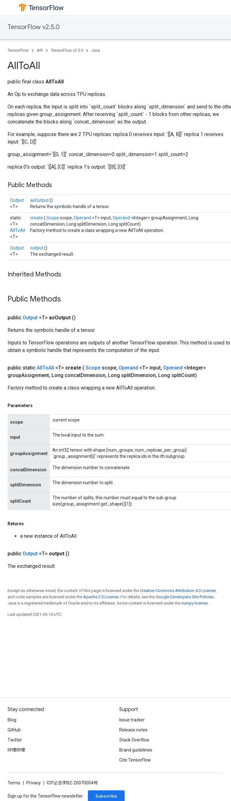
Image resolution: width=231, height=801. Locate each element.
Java (95, 50)
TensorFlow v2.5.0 (34, 27)
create (37, 217)
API (40, 50)
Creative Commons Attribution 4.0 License (178, 590)
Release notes (133, 729)
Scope (53, 217)
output (37, 247)
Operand (83, 217)
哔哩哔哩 (16, 749)
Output (17, 200)
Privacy (33, 782)
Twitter (15, 739)
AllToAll (17, 230)
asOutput (40, 200)
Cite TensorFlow (135, 759)
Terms (14, 782)
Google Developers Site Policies (185, 596)
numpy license (194, 603)
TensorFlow (18, 50)
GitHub (14, 729)
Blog (12, 719)
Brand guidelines (135, 749)
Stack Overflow (134, 739)
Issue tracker (132, 719)
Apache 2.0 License (101, 596)
